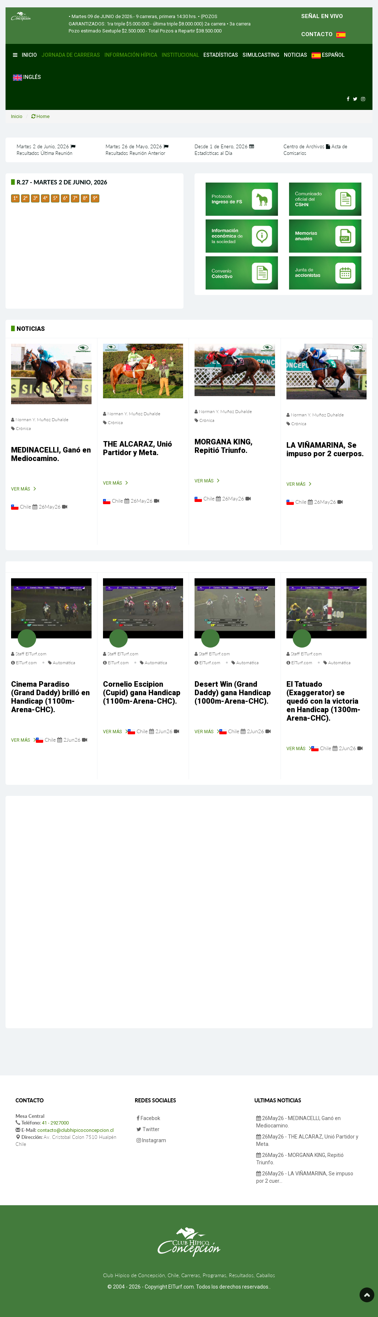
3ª (35, 198)
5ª (55, 198)
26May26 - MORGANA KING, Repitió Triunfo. (300, 1158)
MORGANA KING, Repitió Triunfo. (223, 446)
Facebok (148, 1118)
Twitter (148, 1129)
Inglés (27, 77)
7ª (75, 198)
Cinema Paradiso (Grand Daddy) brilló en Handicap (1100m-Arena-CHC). (50, 697)
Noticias (295, 55)
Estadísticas (220, 55)
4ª (45, 198)
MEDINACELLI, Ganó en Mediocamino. (51, 454)
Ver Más (20, 489)
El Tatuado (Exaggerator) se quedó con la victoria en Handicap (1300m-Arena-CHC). (323, 701)
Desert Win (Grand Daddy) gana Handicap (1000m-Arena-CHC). (233, 693)
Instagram (151, 1140)
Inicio (29, 55)
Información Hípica (130, 55)
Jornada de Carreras (70, 55)
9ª (95, 198)
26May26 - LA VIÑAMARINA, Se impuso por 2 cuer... (304, 1177)
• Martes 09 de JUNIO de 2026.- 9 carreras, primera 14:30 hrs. (133, 16)
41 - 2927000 (55, 1123)
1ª (15, 198)
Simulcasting (261, 55)
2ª (25, 198)
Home (40, 116)
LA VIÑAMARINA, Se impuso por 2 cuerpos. (325, 449)
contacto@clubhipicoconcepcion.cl (75, 1130)
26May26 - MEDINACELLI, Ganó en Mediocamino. (298, 1122)
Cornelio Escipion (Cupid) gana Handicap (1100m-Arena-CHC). (142, 693)
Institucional (180, 55)
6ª (65, 198)
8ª (85, 198)
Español (328, 55)
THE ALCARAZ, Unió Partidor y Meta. (137, 448)
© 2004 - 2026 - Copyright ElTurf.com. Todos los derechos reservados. (188, 1287)
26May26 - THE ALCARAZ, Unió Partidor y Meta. (307, 1140)
